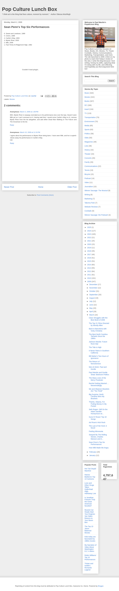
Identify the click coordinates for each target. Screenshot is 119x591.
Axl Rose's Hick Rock (97, 422)
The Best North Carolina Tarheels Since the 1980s (98, 336)
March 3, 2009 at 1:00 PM (29, 112)
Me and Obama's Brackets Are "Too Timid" (99, 390)
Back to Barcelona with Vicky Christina (97, 330)
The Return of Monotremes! (95, 363)
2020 (89, 244)
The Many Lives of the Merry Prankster (97, 379)
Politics (87, 134)
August (92, 298)
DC (86, 105)
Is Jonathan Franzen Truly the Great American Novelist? (90, 502)
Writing (87, 195)
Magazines (89, 142)
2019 (89, 248)
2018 (89, 251)
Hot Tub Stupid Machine (90, 470)
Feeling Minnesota (96, 431)
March (92, 315)
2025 (89, 227)
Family (87, 162)
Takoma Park (90, 203)
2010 (89, 278)
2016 (89, 258)
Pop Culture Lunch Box (29, 9)
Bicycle (87, 174)
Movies (12, 99)
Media (87, 126)
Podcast (88, 178)
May (91, 308)
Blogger (100, 586)
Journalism (89, 187)
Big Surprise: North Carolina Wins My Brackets (96, 396)
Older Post (72, 187)
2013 (89, 268)
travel (87, 109)
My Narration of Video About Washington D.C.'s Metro (90, 548)
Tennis (87, 170)
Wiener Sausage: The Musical (96, 191)
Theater (87, 154)
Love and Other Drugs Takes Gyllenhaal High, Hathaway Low (90, 488)
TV (86, 113)
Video (87, 182)
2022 (89, 237)
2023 (89, 234)
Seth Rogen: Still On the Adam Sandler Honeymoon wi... (98, 411)
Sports (87, 130)
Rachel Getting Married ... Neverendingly (99, 384)
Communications (91, 166)
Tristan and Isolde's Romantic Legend (89, 566)
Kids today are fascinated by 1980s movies (90, 539)
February (93, 452)
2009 (89, 281)
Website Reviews (91, 207)
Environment (89, 121)
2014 (89, 265)
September (93, 295)
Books (87, 101)
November (93, 288)
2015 (89, 261)
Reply (12, 125)
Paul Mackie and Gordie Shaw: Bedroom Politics (99, 373)
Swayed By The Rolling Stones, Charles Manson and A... (98, 437)
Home (40, 187)
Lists (86, 146)
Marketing (88, 199)
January (92, 455)
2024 (89, 231)
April (91, 311)
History (87, 150)
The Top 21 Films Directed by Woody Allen (99, 324)
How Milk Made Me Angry (99, 448)
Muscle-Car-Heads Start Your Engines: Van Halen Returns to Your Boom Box (90, 516)
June (91, 305)
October (92, 291)
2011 (89, 275)
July (91, 301)
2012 (89, 271)
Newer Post (9, 187)
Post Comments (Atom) (45, 195)
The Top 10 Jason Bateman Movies (89, 529)
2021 (89, 241)
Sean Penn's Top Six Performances (97, 443)
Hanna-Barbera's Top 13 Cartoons (90, 477)
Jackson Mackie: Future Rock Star (98, 343)
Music (87, 93)
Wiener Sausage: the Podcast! (96, 215)
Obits (87, 138)
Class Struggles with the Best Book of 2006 (98, 319)
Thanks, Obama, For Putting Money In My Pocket (98, 404)
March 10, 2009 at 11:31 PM (30, 132)
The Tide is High (95, 347)
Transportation (90, 117)
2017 (89, 254)
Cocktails (88, 211)
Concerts (88, 158)
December (93, 284)
